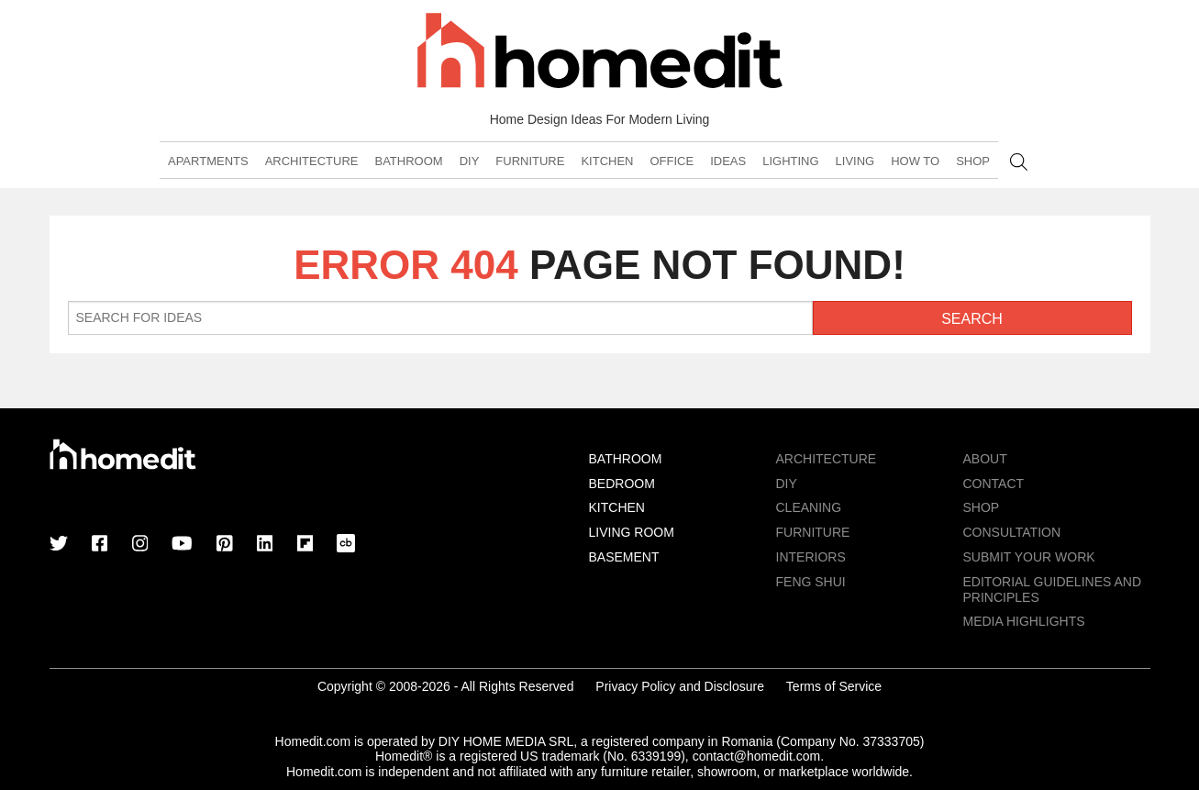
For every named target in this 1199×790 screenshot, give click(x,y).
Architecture (312, 161)
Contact (994, 483)
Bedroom (622, 483)
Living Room (631, 532)
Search (1018, 162)
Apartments (208, 161)
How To (915, 161)
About (985, 458)
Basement (624, 557)
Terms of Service (834, 686)
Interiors (811, 557)
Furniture (529, 161)
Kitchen (607, 161)
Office (671, 161)
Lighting (790, 161)
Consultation (1012, 532)
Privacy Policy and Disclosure (679, 686)
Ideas (728, 161)
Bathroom (408, 161)
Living (855, 161)
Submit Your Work (1029, 557)
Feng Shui (811, 581)
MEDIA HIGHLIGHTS (1024, 621)
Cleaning (809, 507)
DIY (470, 161)
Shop (973, 161)
